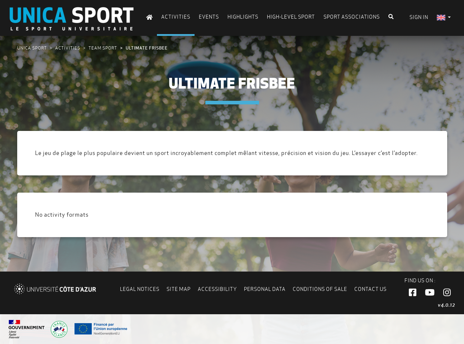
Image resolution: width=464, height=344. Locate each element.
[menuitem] (443, 17)
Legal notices (139, 289)
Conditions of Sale (320, 289)
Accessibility (217, 289)
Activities (67, 48)
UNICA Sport (32, 48)
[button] (413, 292)
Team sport (103, 48)
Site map (179, 289)
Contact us (370, 289)
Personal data (265, 289)
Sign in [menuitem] (419, 17)
